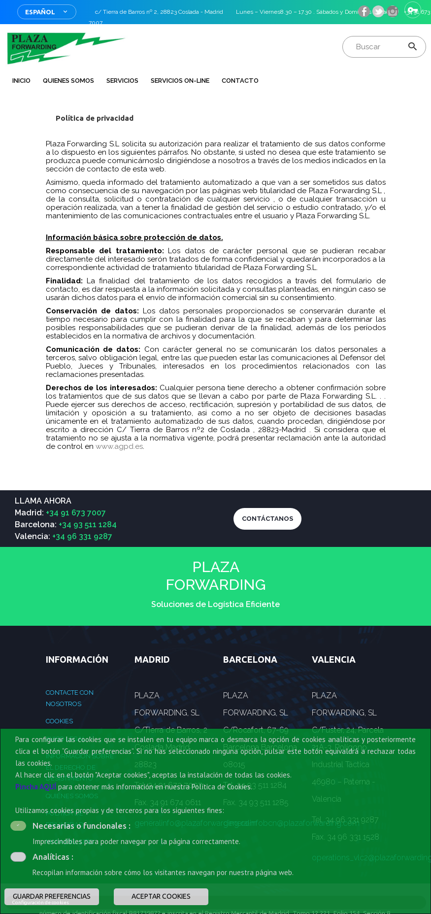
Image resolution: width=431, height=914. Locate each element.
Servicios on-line (180, 80)
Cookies (59, 721)
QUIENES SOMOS (68, 80)
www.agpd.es (119, 446)
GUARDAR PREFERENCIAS (52, 896)
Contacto (240, 80)
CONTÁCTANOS (267, 518)
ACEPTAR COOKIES (161, 896)
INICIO (21, 80)
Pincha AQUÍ (35, 786)
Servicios (122, 80)
